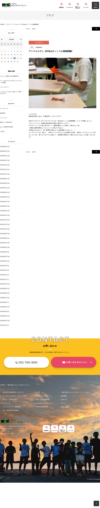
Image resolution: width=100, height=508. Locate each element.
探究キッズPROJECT (10, 399)
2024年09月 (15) (5, 233)
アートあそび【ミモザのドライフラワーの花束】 (11, 81)
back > (34, 29)
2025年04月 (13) (5, 201)
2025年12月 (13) (5, 165)
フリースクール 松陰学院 (12, 407)
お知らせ (64, 399)
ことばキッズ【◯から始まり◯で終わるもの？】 (11, 92)
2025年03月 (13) (5, 206)
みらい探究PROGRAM (10, 410)
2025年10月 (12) (5, 174)
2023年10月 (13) (5, 284)
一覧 (96, 28)
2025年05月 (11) (5, 197)
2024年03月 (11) (5, 261)
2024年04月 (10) (5, 256)
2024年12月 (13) (5, 220)
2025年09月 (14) (5, 178)
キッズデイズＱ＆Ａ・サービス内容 (15, 396)
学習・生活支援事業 (42, 399)
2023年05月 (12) (5, 307)
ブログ (63, 403)
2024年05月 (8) (4, 252)
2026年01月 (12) (5, 160)
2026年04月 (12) (5, 146)
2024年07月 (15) (5, 242)
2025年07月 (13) (5, 188)
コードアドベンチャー (43, 396)
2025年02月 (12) (5, 210)
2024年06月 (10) (5, 247)
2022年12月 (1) (4, 325)
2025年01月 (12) (5, 215)
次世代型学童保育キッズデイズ (13, 392)
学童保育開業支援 (42, 407)
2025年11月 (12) (5, 169)
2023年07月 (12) (5, 297)
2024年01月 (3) (4, 270)
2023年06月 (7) (4, 302)
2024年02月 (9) (4, 265)
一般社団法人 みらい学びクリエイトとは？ (75, 392)
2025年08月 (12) (5, 183)
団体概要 (64, 396)
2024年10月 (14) (5, 229)
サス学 (38, 392)
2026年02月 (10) (5, 155)
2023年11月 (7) (4, 279)
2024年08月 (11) (5, 238)
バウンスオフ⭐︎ (4, 87)
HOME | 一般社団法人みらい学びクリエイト (15, 385)
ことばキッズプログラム (44, 403)
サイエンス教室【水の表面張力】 (9, 76)
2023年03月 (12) (5, 316)
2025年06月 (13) (5, 192)
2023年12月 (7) (4, 274)
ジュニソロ (6, 403)
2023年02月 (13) (5, 320)
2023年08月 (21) (5, 293)
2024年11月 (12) (5, 224)
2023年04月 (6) (4, 311)
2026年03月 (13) (5, 151)
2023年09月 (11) (5, 288)
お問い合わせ (65, 407)
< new (27, 29)
